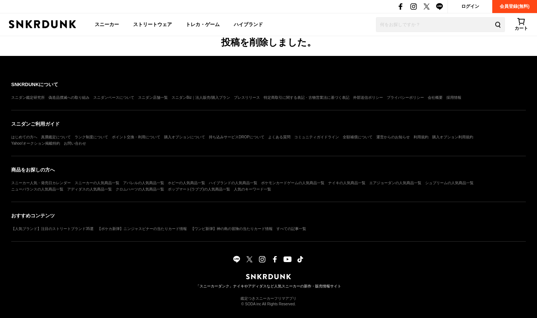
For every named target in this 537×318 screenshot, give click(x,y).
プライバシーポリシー (405, 97)
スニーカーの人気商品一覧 (97, 183)
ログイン (470, 6)
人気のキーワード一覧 (252, 189)
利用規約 (421, 137)
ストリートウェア (152, 24)
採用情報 (453, 97)
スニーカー (107, 24)
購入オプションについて (184, 137)
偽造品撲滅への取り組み (69, 97)
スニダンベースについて (113, 97)
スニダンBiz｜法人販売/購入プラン (201, 97)
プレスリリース (247, 97)
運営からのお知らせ (393, 137)
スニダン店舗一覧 (153, 97)
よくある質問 (279, 137)
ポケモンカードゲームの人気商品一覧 (292, 183)
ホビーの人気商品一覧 (186, 183)
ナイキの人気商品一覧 (346, 183)
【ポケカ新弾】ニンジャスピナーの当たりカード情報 (142, 229)
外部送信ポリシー (368, 97)
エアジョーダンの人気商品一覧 (395, 183)
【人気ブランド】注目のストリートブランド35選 (52, 229)
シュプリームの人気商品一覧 (449, 183)
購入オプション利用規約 (452, 137)
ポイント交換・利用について (136, 137)
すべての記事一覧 (291, 229)
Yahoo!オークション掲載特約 (35, 143)
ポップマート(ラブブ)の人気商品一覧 (199, 189)
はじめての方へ (24, 137)
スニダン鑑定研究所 (28, 97)
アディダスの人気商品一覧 (89, 189)
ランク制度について (91, 137)
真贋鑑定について (56, 137)
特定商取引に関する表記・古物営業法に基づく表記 (306, 97)
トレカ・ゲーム (203, 24)
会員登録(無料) (515, 6)
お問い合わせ (75, 143)
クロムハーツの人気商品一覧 (140, 189)
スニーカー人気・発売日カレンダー (41, 183)
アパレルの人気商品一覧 (143, 183)
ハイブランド (248, 24)
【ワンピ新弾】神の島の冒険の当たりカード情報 (232, 229)
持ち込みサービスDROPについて (236, 137)
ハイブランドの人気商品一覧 (233, 183)
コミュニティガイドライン (316, 137)
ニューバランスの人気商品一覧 (37, 189)
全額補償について (358, 137)
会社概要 (435, 97)
